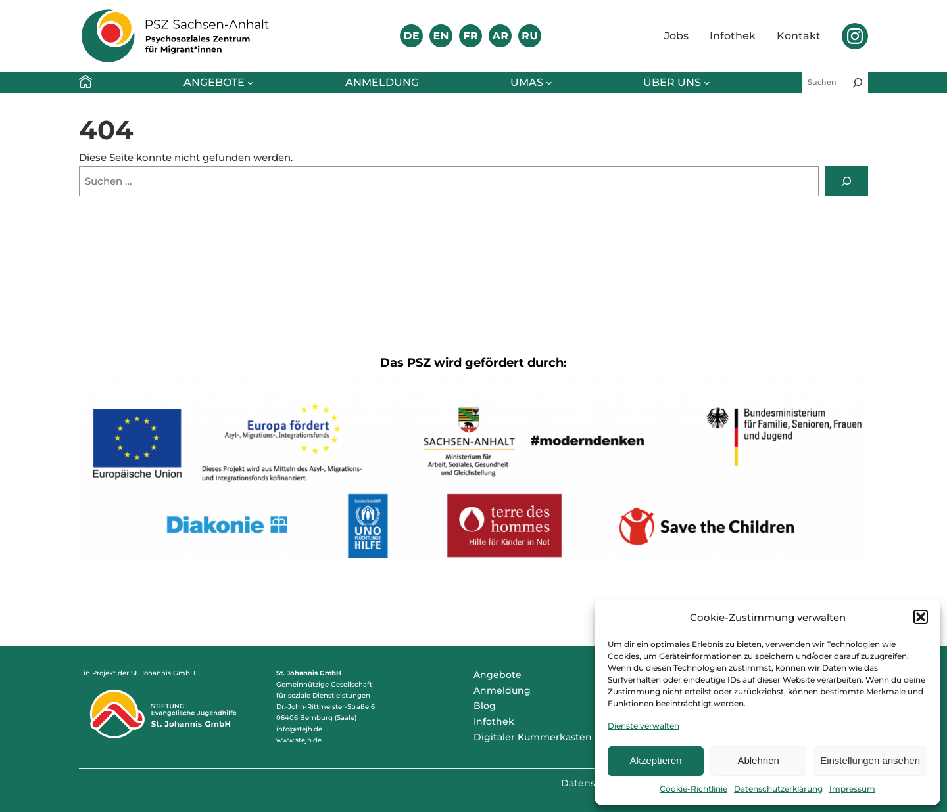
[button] (920, 616)
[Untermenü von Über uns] (707, 82)
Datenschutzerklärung (778, 789)
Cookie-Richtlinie (693, 789)
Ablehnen (758, 760)
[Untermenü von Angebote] (250, 82)
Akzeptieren (655, 760)
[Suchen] (857, 83)
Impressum (852, 789)
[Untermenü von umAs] (549, 82)
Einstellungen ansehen (870, 760)
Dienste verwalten (643, 726)
